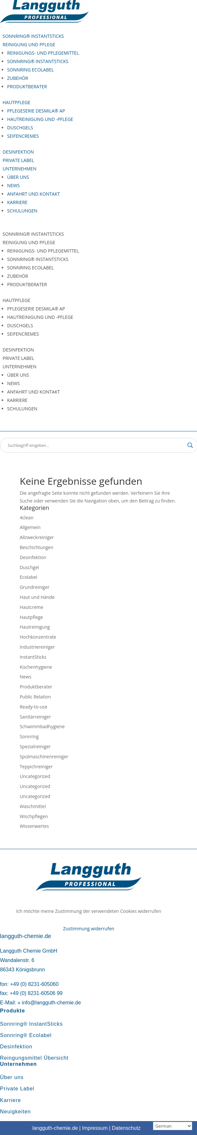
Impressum (95, 1128)
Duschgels (20, 127)
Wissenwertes (34, 826)
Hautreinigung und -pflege (40, 119)
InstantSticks (33, 657)
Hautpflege (16, 102)
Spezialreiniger (35, 746)
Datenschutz (126, 1128)
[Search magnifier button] (190, 445)
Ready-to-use (33, 707)
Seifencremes (23, 136)
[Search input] (96, 445)
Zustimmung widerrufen (88, 928)
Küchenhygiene (36, 667)
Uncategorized (35, 776)
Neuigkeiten (15, 1111)
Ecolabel (28, 577)
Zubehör (17, 78)
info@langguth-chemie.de (51, 1002)
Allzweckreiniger (37, 537)
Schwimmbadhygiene (42, 726)
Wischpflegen (34, 816)
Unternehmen (19, 169)
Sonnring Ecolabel (30, 70)
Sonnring (29, 736)
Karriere (17, 202)
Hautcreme (31, 607)
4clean (26, 517)
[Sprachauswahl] (172, 1126)
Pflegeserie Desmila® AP (36, 111)
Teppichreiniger (36, 766)
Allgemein (30, 527)
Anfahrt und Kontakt (33, 194)
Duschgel (29, 567)
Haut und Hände (37, 597)
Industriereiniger (37, 647)
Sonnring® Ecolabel (26, 1035)
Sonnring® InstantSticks (33, 36)
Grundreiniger (34, 587)
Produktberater (27, 86)
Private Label (18, 160)
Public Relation (35, 697)
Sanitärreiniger (35, 717)
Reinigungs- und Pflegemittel (43, 53)
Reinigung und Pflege (29, 44)
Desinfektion (18, 152)
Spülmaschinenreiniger (44, 756)
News (13, 185)
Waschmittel (33, 806)
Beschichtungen (36, 547)
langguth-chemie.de (55, 1128)
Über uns (18, 177)
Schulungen (22, 211)
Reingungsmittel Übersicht (34, 1058)
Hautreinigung (35, 627)
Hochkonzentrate (38, 637)
